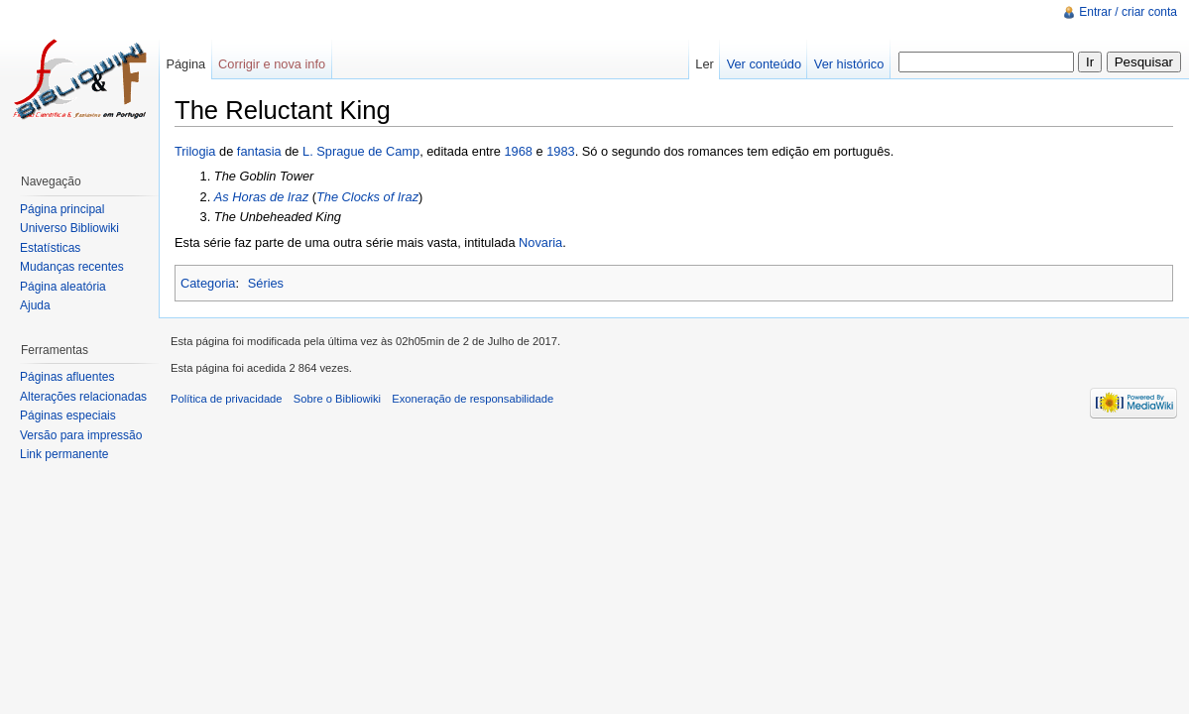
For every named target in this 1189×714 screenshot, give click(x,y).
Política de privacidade (227, 399)
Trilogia (195, 151)
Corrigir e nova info (271, 64)
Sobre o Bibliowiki (337, 399)
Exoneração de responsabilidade (472, 399)
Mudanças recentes (72, 267)
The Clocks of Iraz (367, 196)
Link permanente (64, 454)
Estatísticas (50, 248)
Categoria (208, 283)
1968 (519, 151)
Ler (704, 64)
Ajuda (35, 305)
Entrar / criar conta (1128, 12)
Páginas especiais (68, 415)
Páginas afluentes (67, 377)
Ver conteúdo (764, 64)
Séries (266, 283)
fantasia (259, 151)
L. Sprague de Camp (360, 151)
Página (185, 64)
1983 (560, 151)
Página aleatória (63, 287)
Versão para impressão (81, 435)
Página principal (62, 209)
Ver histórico (849, 64)
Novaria (540, 242)
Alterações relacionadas (83, 397)
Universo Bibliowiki (69, 228)
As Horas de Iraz (261, 196)
